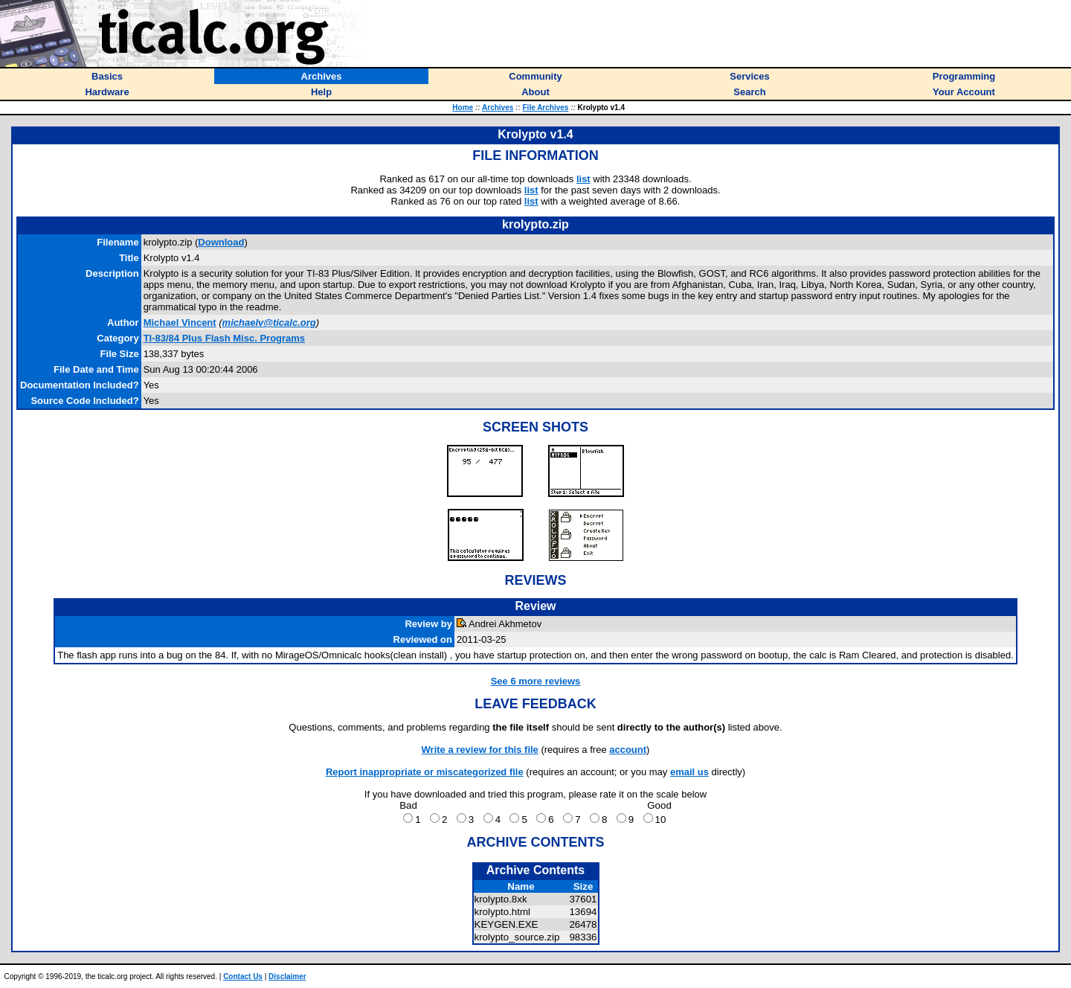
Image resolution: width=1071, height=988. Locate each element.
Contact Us (243, 976)
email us (689, 771)
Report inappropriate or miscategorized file (425, 771)
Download (221, 242)
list (583, 179)
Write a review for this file (480, 749)
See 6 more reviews (536, 681)
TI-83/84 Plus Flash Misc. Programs (224, 338)
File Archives (546, 107)
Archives (497, 107)
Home (462, 107)
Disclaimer (287, 976)
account (627, 749)
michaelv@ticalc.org (269, 322)
